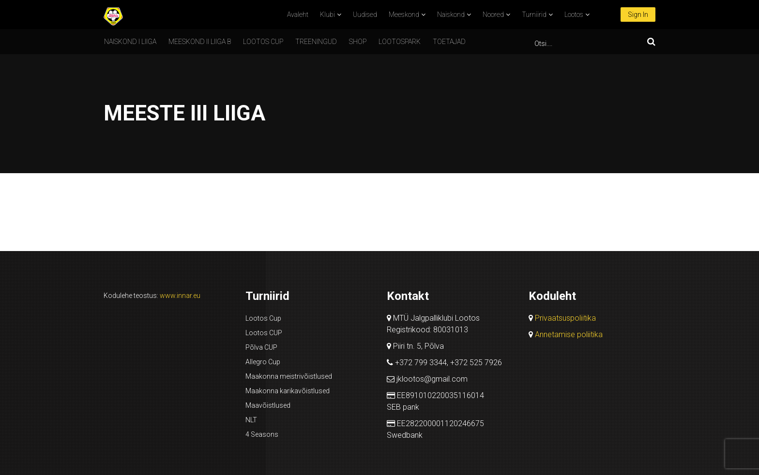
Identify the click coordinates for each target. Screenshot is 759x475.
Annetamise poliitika (569, 334)
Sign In (638, 14)
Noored (493, 14)
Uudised (365, 14)
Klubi (327, 14)
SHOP (357, 41)
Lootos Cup (263, 318)
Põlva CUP (261, 347)
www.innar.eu (180, 295)
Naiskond (451, 14)
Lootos (573, 14)
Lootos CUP (263, 41)
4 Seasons (261, 434)
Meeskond (404, 14)
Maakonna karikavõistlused (287, 391)
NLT (251, 420)
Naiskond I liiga (130, 41)
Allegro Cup (262, 362)
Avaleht (297, 14)
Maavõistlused (267, 405)
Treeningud (316, 41)
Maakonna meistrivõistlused (288, 376)
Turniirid (534, 14)
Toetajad (449, 41)
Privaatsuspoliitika (565, 318)
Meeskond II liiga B (199, 41)
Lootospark (400, 41)
